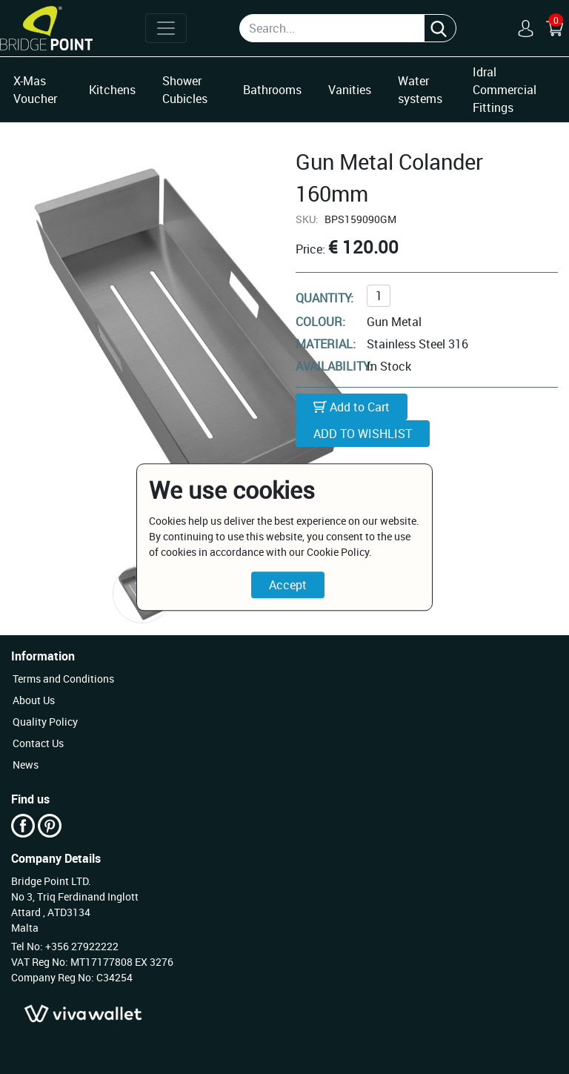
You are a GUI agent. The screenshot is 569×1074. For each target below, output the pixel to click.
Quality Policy (45, 722)
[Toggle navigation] (166, 28)
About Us (34, 700)
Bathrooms (272, 90)
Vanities (349, 90)
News (26, 765)
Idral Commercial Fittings (504, 90)
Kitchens (112, 90)
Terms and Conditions (63, 679)
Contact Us (38, 743)
